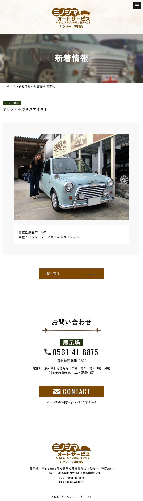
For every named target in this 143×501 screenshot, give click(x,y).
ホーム (11, 86)
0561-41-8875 (75, 351)
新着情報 (25, 86)
